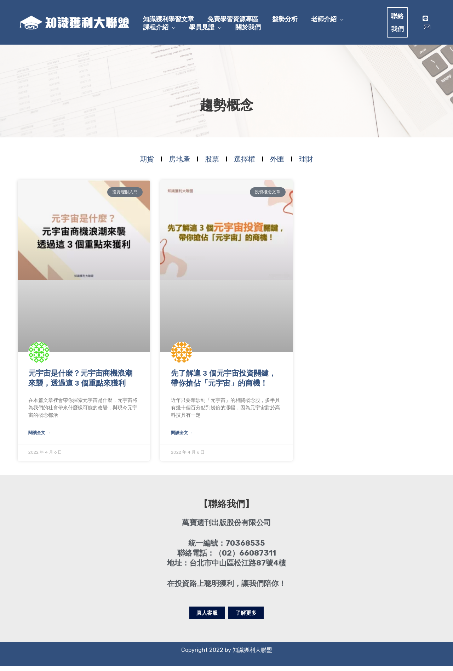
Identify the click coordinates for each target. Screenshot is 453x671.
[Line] (425, 20)
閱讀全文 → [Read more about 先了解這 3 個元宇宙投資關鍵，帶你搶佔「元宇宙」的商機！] (182, 437)
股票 (212, 163)
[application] (329, 15)
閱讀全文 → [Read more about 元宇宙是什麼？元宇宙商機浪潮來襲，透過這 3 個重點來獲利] (39, 437)
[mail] (427, 28)
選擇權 (244, 163)
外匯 (277, 163)
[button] (399, 24)
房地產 (179, 163)
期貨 (147, 163)
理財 (306, 163)
